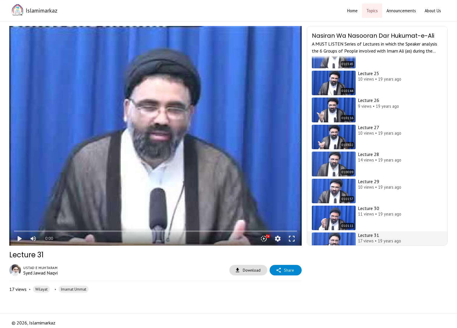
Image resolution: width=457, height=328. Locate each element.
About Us (432, 11)
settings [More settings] (277, 238)
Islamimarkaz (41, 10)
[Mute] (33, 239)
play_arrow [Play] (19, 239)
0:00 (49, 238)
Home (352, 11)
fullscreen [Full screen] (292, 239)
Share (286, 270)
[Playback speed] (264, 239)
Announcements (401, 11)
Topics (372, 11)
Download (248, 270)
